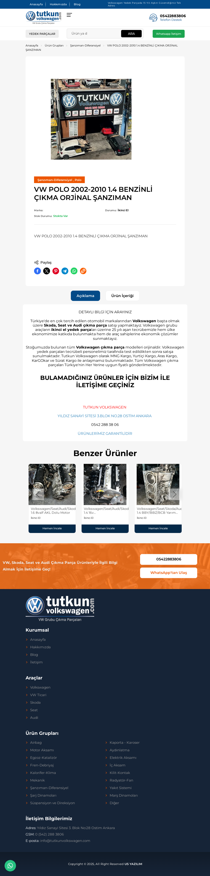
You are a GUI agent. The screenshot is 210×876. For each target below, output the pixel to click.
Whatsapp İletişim (168, 33)
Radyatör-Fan (121, 780)
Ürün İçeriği (122, 296)
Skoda (35, 702)
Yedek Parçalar (42, 33)
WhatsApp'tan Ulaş (168, 572)
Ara (131, 34)
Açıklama (85, 296)
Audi (34, 718)
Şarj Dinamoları (43, 795)
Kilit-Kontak (120, 773)
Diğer (114, 803)
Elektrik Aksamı (123, 758)
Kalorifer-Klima (43, 773)
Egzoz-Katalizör (43, 758)
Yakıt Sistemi (121, 788)
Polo (78, 180)
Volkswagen (40, 687)
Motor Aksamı (42, 750)
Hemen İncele (52, 528)
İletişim (36, 662)
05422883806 (168, 559)
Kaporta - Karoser (125, 743)
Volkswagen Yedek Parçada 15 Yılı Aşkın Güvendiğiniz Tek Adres (144, 4)
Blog (77, 4)
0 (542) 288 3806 (45, 834)
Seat (34, 710)
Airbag (36, 743)
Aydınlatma (120, 750)
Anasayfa (36, 4)
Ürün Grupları (54, 45)
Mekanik (37, 780)
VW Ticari (38, 695)
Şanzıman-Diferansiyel (85, 45)
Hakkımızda (58, 4)
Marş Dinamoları (124, 795)
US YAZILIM (133, 864)
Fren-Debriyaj (42, 765)
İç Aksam (117, 765)
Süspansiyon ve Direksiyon (52, 803)
